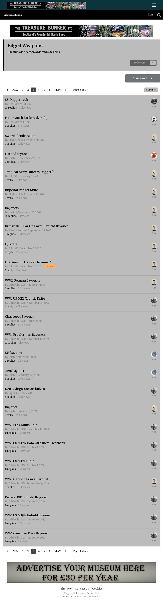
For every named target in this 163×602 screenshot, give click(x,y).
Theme (66, 588)
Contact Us (82, 588)
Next (58, 89)
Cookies (97, 588)
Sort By (151, 90)
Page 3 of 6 (80, 89)
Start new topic (143, 78)
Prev (15, 89)
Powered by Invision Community (81, 596)
